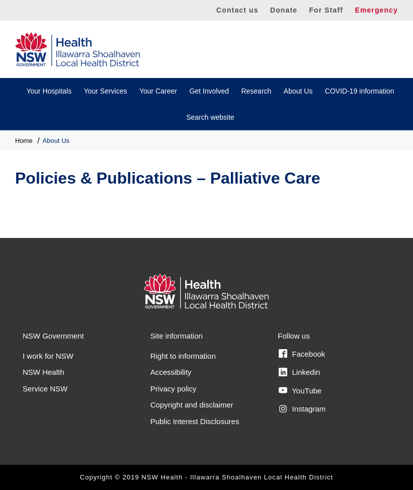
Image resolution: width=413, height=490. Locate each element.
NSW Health (43, 372)
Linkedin (299, 372)
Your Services (105, 91)
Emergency (376, 10)
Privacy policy (173, 388)
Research (256, 91)
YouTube (300, 390)
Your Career (158, 91)
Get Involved (209, 91)
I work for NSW (48, 356)
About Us (298, 91)
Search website (210, 117)
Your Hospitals (48, 91)
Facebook (302, 353)
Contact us (237, 10)
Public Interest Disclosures (194, 421)
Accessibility (171, 372)
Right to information (183, 356)
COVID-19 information (359, 91)
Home (24, 140)
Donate (283, 10)
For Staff (326, 10)
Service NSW (45, 388)
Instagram (302, 409)
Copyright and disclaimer (191, 404)
